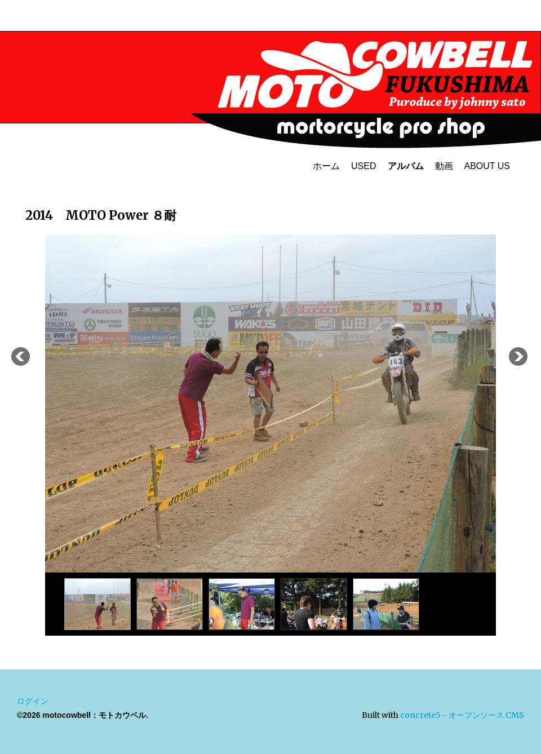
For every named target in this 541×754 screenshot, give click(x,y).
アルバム (406, 166)
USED (363, 166)
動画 (444, 166)
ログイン (32, 701)
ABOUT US (487, 166)
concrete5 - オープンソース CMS (462, 715)
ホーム (326, 166)
